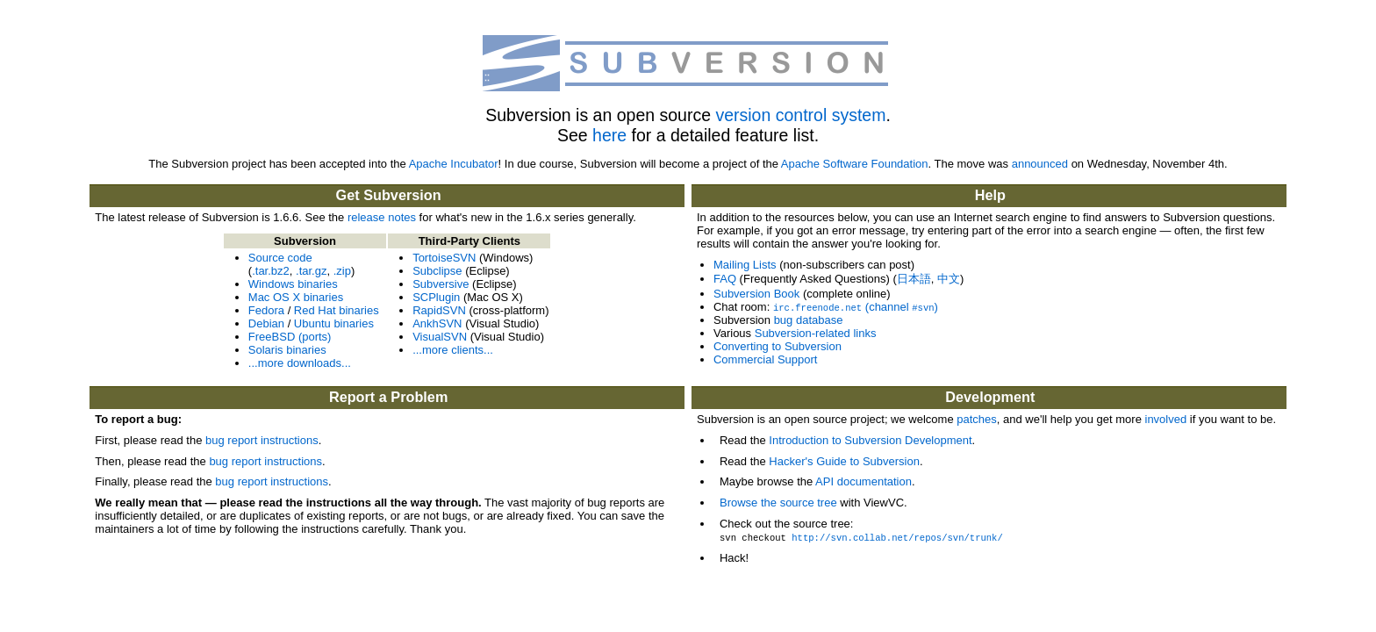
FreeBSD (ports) (290, 336)
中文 (948, 278)
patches (977, 419)
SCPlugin (436, 297)
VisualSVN (439, 336)
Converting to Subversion (777, 346)
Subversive (440, 284)
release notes (382, 217)
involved (1166, 419)
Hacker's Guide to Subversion (844, 461)
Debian (266, 323)
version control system (800, 115)
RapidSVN (439, 310)
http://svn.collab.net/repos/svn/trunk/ (897, 537)
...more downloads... (299, 363)
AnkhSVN (437, 323)
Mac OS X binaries (295, 297)
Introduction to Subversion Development (870, 440)
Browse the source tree (778, 502)
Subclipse (437, 270)
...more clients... (452, 349)
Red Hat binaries (336, 310)
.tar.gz (311, 270)
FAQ (724, 278)
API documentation (863, 481)
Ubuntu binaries (334, 323)
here (609, 135)
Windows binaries (293, 284)
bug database (808, 320)
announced (1040, 163)
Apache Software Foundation (854, 163)
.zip (342, 270)
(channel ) (855, 306)
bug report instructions (262, 440)
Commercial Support (765, 359)
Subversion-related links (816, 333)
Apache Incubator (453, 163)
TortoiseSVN (444, 257)
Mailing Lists (745, 264)
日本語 (914, 278)
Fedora (266, 310)
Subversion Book (756, 293)
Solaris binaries (287, 349)
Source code (280, 257)
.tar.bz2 (271, 270)
